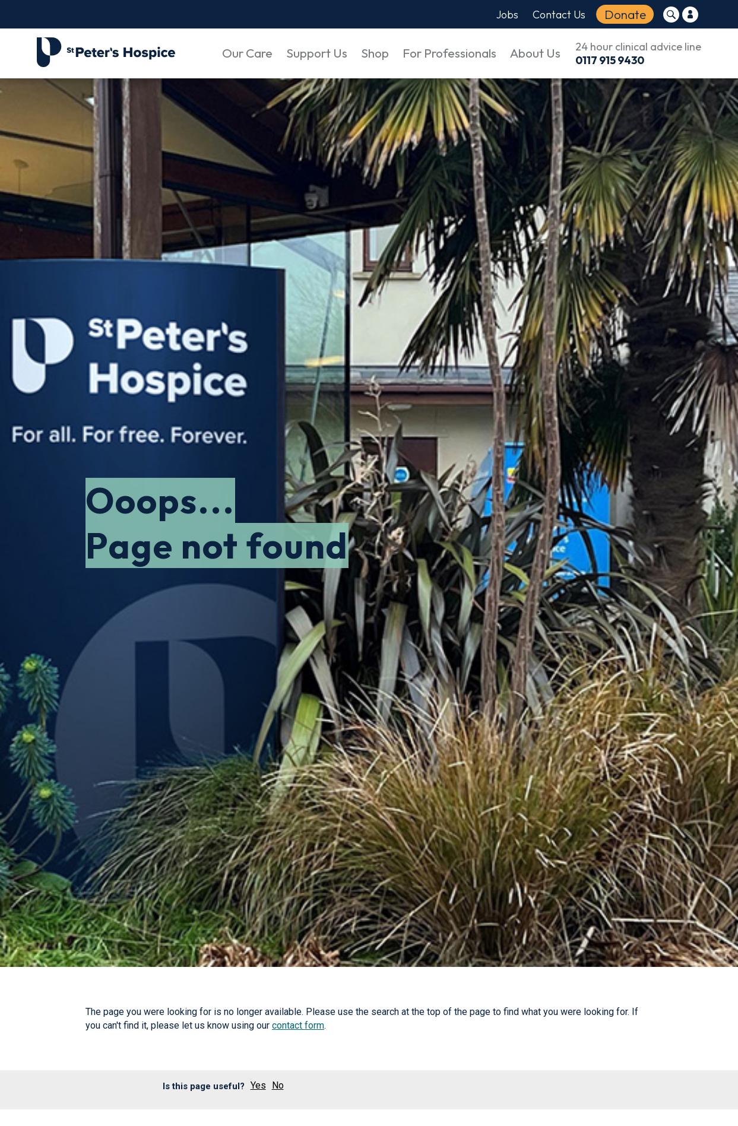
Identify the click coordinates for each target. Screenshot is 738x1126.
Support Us (316, 53)
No (278, 1085)
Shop (375, 53)
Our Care (247, 53)
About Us (535, 53)
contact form (298, 1025)
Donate (625, 14)
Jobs (507, 14)
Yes (258, 1085)
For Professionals (449, 53)
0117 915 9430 (609, 60)
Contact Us (559, 14)
